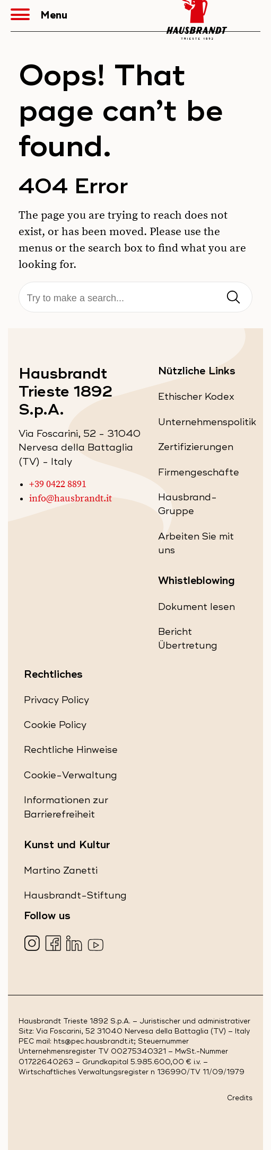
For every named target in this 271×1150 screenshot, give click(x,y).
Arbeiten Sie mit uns (196, 546)
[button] (25, 15)
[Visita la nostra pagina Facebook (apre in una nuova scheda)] (54, 944)
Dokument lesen (196, 609)
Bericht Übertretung (203, 642)
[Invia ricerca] (233, 298)
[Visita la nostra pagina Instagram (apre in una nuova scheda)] (33, 944)
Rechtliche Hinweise (71, 752)
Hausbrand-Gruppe (195, 507)
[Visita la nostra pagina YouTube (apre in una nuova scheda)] (97, 944)
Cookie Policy (55, 727)
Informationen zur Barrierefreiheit (78, 810)
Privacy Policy (56, 702)
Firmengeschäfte (198, 474)
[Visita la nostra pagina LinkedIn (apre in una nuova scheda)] (75, 944)
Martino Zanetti (61, 873)
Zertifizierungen (195, 449)
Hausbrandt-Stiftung (75, 897)
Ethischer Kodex (196, 399)
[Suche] (136, 298)
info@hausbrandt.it (70, 499)
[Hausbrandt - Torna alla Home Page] (197, 15)
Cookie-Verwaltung (70, 775)
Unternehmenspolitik (207, 424)
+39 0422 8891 (57, 484)
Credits (239, 1098)
